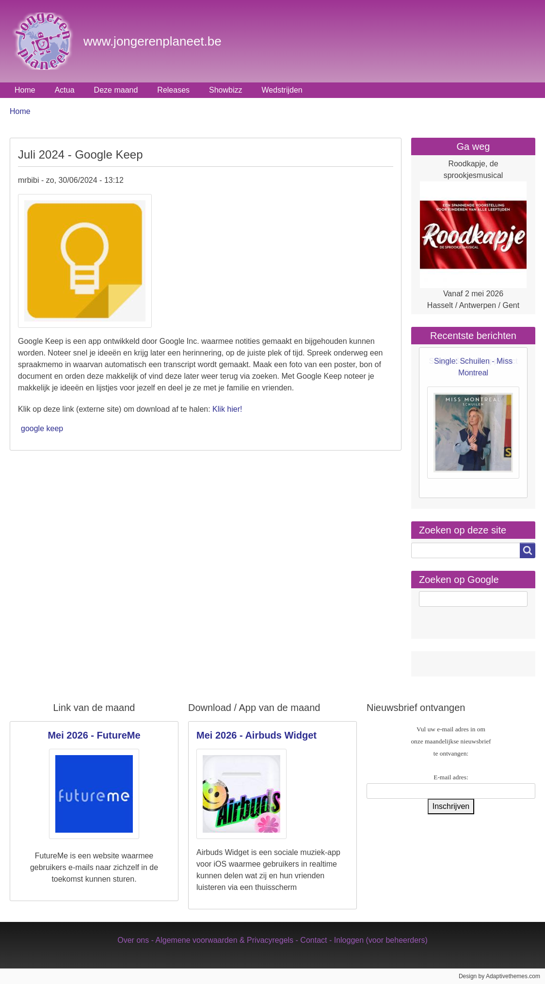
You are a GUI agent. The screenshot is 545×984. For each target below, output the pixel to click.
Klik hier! (227, 409)
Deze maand (116, 90)
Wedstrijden (282, 90)
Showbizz (225, 90)
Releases (173, 90)
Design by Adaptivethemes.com (499, 976)
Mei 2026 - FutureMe (94, 735)
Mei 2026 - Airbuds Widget (256, 735)
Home (25, 90)
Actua (65, 90)
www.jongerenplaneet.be (152, 41)
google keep (42, 428)
